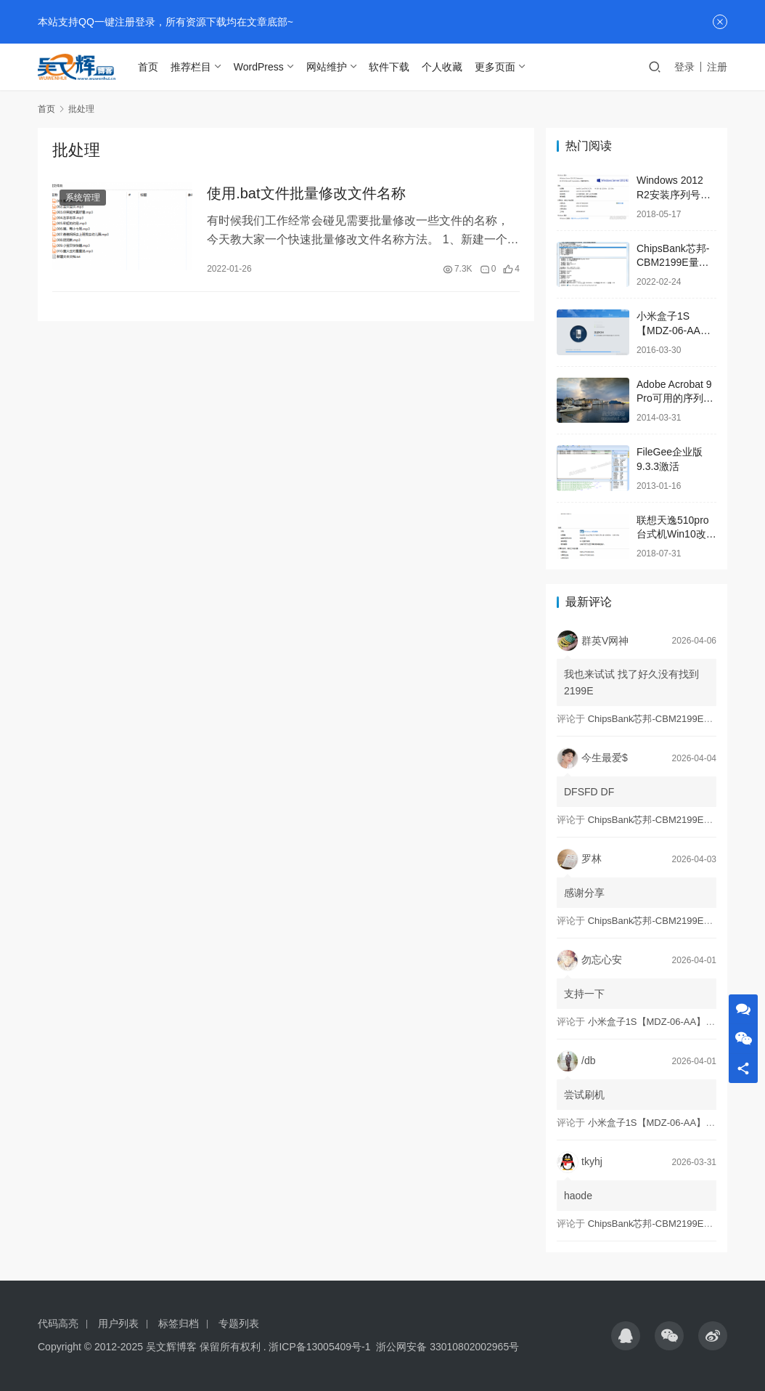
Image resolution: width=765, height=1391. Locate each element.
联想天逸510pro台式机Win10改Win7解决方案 (673, 534)
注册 (717, 67)
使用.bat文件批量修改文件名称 (306, 195)
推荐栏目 (198, 67)
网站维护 (334, 67)
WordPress (266, 67)
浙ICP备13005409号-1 (319, 1347)
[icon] (625, 1335)
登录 (684, 67)
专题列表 (238, 1323)
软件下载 (396, 67)
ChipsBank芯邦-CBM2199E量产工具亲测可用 (673, 263)
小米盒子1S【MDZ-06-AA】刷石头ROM (674, 330)
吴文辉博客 (171, 1347)
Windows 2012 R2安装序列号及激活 (674, 194)
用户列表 (118, 1323)
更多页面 (502, 67)
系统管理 (82, 199)
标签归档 (178, 1323)
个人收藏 (449, 67)
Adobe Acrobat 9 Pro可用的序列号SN (675, 398)
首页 (155, 67)
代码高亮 (58, 1323)
